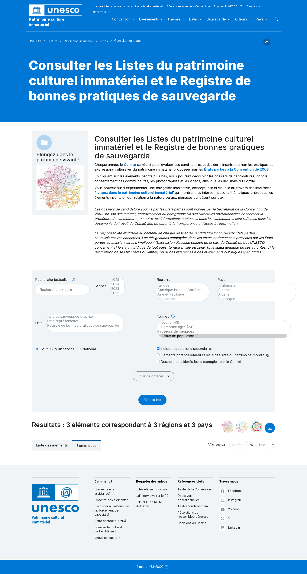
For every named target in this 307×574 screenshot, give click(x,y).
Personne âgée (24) (222, 327)
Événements (149, 19)
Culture (53, 41)
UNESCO (35, 41)
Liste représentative (83, 321)
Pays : (222, 279)
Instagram (230, 500)
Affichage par (217, 444)
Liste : (39, 323)
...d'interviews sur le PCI (152, 495)
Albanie (255, 290)
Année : (102, 286)
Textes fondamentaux (193, 506)
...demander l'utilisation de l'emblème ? (110, 529)
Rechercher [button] (275, 19)
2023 (115, 288)
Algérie (255, 294)
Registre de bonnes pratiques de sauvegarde (83, 325)
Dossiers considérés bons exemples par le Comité (199, 361)
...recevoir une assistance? (104, 491)
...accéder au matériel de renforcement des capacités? (111, 510)
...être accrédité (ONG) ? (111, 521)
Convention (121, 19)
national (89, 349)
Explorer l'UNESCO (228, 6)
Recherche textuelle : (55, 279)
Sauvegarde (216, 19)
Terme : (166, 316)
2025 (115, 279)
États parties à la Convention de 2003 (236, 169)
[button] (266, 44)
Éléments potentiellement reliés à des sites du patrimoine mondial (213, 355)
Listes (193, 19)
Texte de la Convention (194, 489)
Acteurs (240, 19)
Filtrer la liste (152, 400)
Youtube (229, 509)
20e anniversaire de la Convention (188, 6)
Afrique (181, 285)
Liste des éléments (52, 445)
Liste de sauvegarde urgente (83, 316)
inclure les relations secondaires (185, 348)
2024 (115, 284)
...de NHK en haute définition (149, 504)
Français (251, 6)
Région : (163, 279)
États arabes (181, 299)
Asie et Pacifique (181, 294)
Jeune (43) (222, 322)
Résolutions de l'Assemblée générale (193, 515)
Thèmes (173, 19)
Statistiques (87, 446)
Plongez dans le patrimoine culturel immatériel (133, 192)
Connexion (100, 12)
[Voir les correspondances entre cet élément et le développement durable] (256, 426)
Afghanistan (255, 285)
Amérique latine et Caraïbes (181, 290)
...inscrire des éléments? (111, 500)
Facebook (231, 491)
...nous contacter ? (107, 537)
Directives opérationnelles (189, 498)
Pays (260, 19)
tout (44, 349)
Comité (130, 164)
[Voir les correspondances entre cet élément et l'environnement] (242, 426)
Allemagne (255, 299)
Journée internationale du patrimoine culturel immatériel (128, 6)
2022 (115, 293)
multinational (65, 349)
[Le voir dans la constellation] (227, 426)
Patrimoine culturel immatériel (47, 22)
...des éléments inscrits (151, 489)
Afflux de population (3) (222, 336)
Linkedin (229, 527)
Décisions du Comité (192, 523)
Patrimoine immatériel (79, 41)
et (251, 444)
